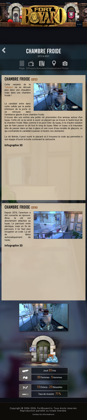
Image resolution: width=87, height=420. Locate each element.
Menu (81, 23)
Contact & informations (43, 414)
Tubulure (9, 87)
